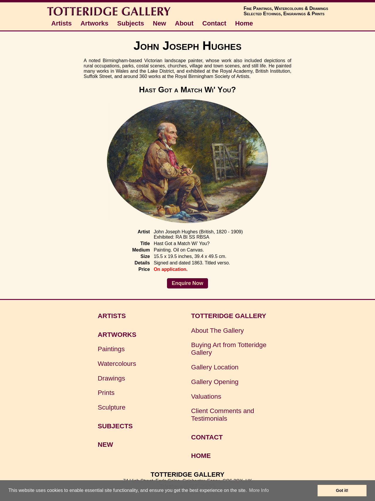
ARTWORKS (117, 334)
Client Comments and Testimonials (222, 414)
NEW (105, 444)
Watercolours (117, 363)
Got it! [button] (342, 490)
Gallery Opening (214, 381)
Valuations (206, 396)
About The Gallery (217, 330)
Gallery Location (214, 367)
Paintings (111, 349)
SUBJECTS (115, 426)
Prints (106, 392)
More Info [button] (259, 490)
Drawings (111, 378)
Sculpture (112, 407)
